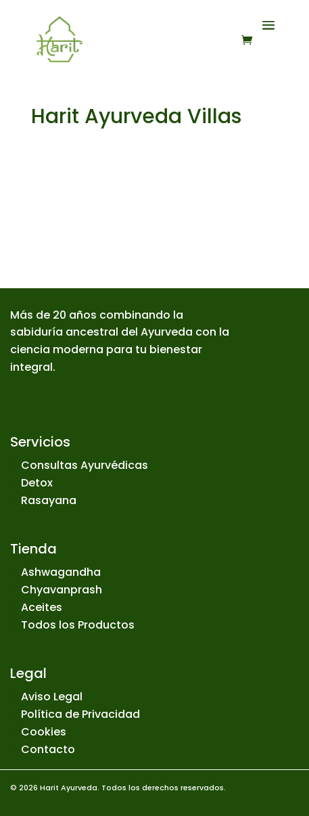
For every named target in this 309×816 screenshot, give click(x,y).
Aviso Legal (51, 696)
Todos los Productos (78, 625)
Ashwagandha (61, 572)
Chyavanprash (61, 589)
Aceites (41, 607)
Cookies (43, 732)
